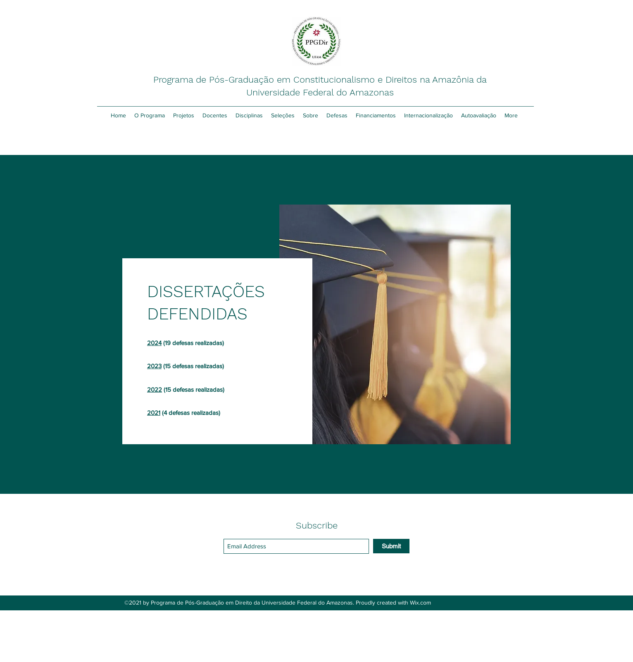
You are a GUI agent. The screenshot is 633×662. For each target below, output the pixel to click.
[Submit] (391, 546)
